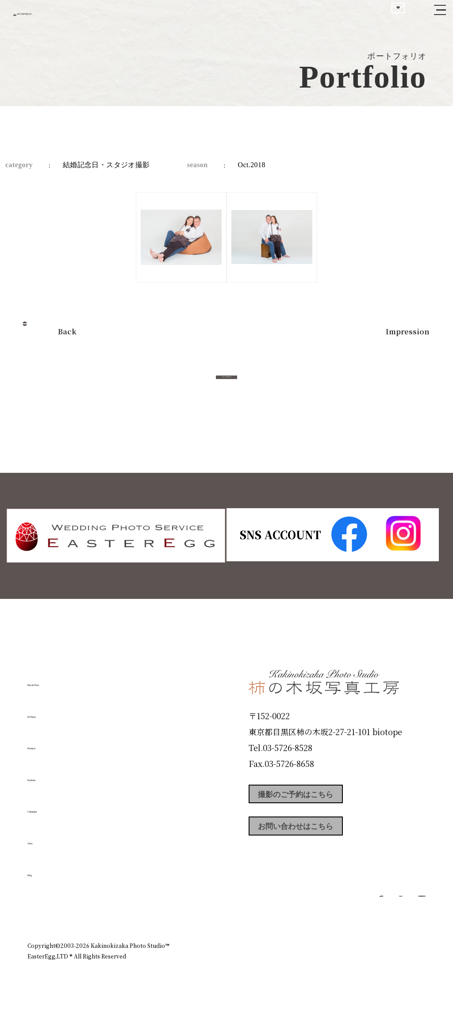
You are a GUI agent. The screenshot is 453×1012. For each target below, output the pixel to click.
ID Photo (53, 711)
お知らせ (347, 907)
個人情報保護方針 (401, 907)
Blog (41, 869)
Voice (43, 838)
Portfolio (52, 774)
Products (52, 743)
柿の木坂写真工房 (80, 17)
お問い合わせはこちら (315, 836)
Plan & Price (63, 679)
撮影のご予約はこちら (315, 796)
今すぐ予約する (226, 386)
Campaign (56, 806)
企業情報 (307, 907)
